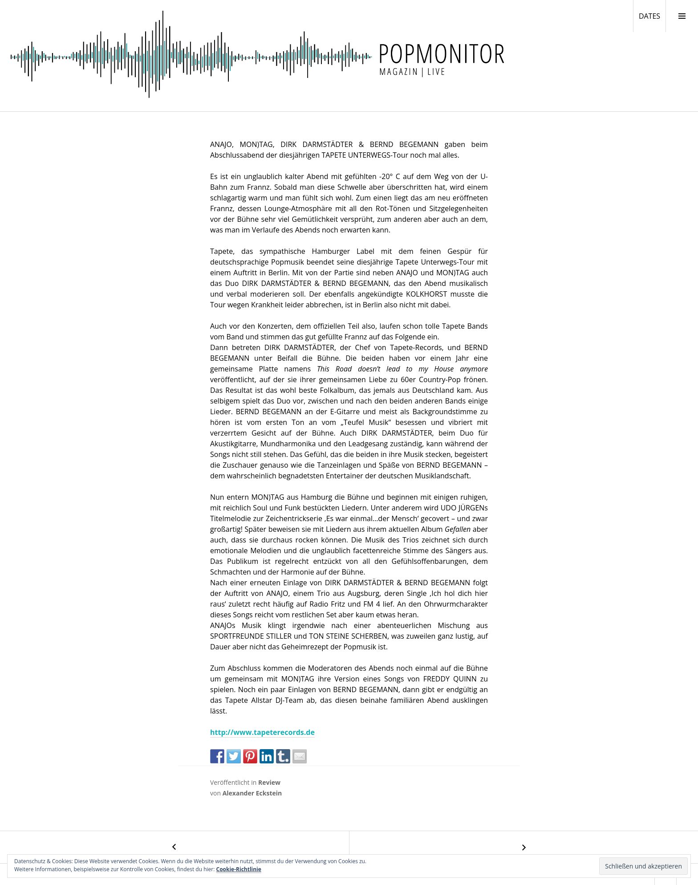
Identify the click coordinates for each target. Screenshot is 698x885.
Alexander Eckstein (252, 793)
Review (269, 782)
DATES (652, 15)
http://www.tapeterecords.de (262, 732)
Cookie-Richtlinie (238, 869)
